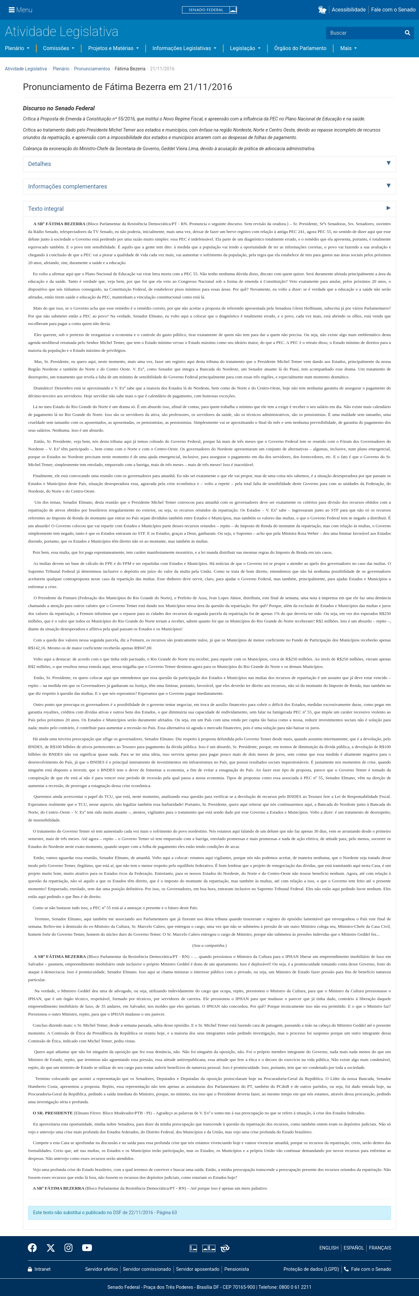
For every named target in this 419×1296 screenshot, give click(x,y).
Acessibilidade (349, 10)
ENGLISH (329, 1248)
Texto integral (46, 208)
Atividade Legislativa (61, 31)
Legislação (243, 48)
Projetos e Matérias (111, 48)
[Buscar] (407, 33)
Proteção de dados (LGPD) (311, 1269)
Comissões (57, 48)
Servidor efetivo (101, 1269)
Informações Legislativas (182, 48)
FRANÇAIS (380, 1248)
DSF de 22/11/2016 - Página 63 (145, 1212)
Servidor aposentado (197, 1269)
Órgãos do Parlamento (300, 48)
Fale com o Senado (393, 10)
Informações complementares (67, 186)
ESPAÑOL (354, 1248)
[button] (323, 10)
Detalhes (39, 163)
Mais (346, 48)
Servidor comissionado (147, 1269)
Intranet (39, 1269)
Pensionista (237, 1269)
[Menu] (20, 10)
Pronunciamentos (92, 68)
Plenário (15, 48)
